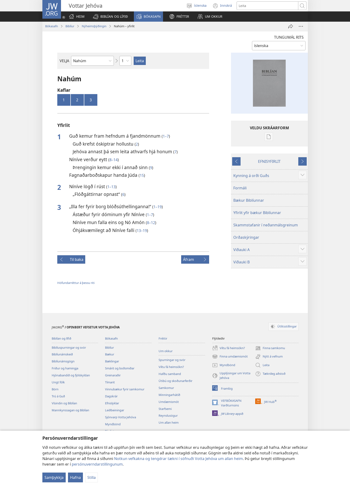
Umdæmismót (169, 402)
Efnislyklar (112, 403)
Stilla (91, 477)
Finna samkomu (270, 348)
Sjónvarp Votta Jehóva (120, 417)
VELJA (64, 60)
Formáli (240, 188)
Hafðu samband (170, 374)
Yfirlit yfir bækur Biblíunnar (257, 212)
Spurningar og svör (172, 360)
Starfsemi (165, 409)
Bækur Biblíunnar (248, 200)
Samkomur (166, 388)
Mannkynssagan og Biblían (70, 410)
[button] (110, 16)
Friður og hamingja (65, 368)
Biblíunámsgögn (63, 361)
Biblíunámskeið (62, 354)
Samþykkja (54, 477)
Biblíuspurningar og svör (69, 347)
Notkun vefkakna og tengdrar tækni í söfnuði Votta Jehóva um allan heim (178, 458)
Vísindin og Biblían (64, 403)
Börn (55, 389)
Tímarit (110, 382)
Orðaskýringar (246, 237)
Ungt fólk (58, 382)
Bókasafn (51, 26)
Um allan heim (169, 422)
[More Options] (301, 26)
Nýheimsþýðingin (94, 26)
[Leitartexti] (267, 5)
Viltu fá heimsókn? (171, 367)
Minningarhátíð (169, 395)
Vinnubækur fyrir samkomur (124, 389)
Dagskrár (111, 396)
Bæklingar (112, 361)
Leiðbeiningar (114, 410)
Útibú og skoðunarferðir (175, 381)
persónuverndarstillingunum (97, 464)
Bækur (109, 354)
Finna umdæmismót (230, 356)
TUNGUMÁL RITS (289, 37)
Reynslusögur (168, 415)
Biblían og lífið (61, 338)
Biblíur (69, 26)
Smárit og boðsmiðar (119, 368)
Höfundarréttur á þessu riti (76, 283)
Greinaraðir (113, 375)
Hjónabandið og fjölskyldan (71, 375)
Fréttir (163, 338)
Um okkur (166, 351)
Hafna (75, 477)
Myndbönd (113, 424)
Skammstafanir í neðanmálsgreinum (265, 225)
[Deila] (290, 26)
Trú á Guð (58, 396)
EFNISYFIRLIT (269, 161)
